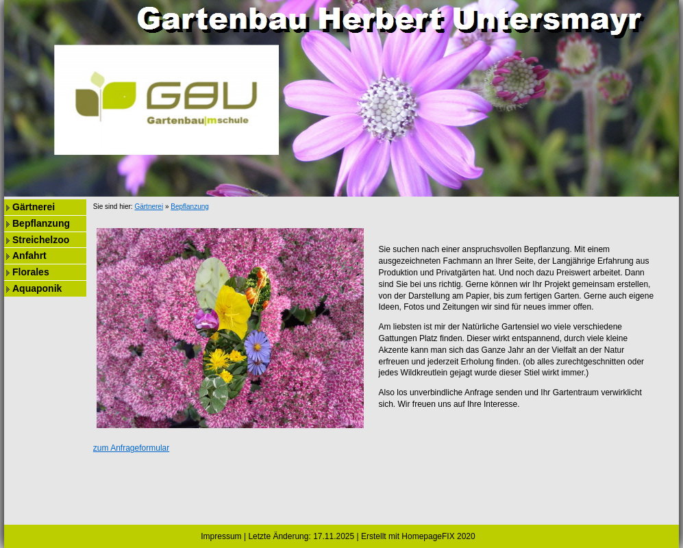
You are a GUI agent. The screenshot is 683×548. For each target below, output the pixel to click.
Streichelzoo (40, 239)
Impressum (221, 536)
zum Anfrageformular (131, 448)
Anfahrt (29, 255)
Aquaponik (37, 288)
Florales (30, 271)
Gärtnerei (33, 206)
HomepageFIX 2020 (438, 536)
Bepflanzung (41, 223)
